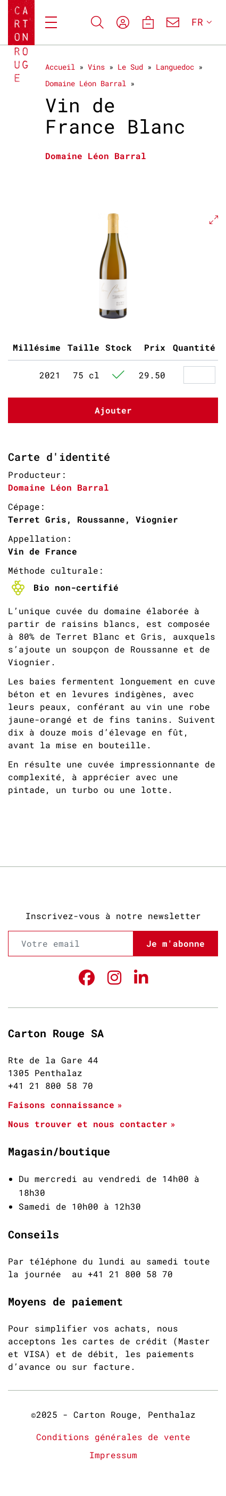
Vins (96, 67)
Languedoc (175, 67)
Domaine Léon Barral (85, 83)
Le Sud (130, 67)
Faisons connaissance (61, 1104)
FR (197, 21)
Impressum (113, 1454)
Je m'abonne (175, 943)
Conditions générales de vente (113, 1436)
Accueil (60, 67)
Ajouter (113, 410)
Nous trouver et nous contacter (88, 1123)
